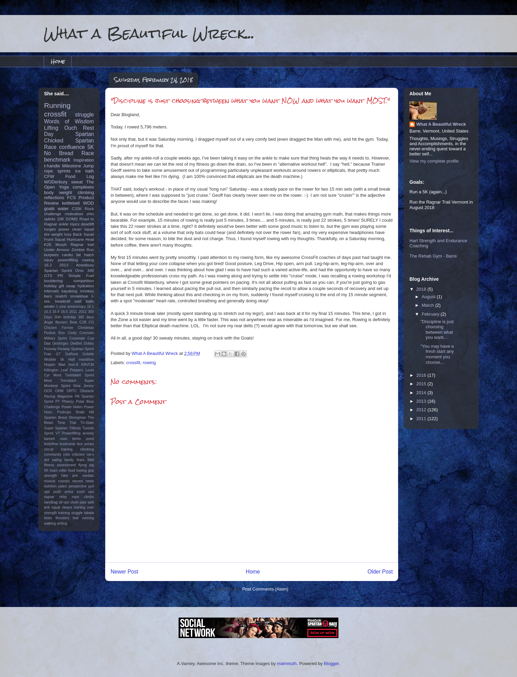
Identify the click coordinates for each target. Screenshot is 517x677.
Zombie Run (82, 249)
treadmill (62, 301)
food (71, 470)
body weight (58, 192)
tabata (89, 513)
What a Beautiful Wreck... (149, 33)
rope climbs (83, 497)
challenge (52, 213)
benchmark (57, 160)
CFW (49, 176)
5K (90, 147)
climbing (86, 192)
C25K (77, 208)
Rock (89, 208)
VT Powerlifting (68, 433)
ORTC (71, 391)
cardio (67, 254)
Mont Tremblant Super (69, 381)
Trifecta (75, 428)
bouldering (53, 280)
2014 (422, 392)
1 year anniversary (71, 306)
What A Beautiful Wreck (441, 124)
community (52, 454)
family (69, 460)
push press (63, 492)
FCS (71, 197)
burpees (51, 254)
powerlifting (68, 260)
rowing (149, 362)
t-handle (52, 165)
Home (58, 61)
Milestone (71, 165)
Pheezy (68, 401)
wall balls (84, 301)
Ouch (70, 128)
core (66, 454)
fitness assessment (60, 465)
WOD (88, 203)
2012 (82, 312)
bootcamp (67, 444)
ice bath (84, 171)
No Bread (58, 153)
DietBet (76, 343)
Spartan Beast (55, 417)
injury (49, 260)
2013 (63, 265)
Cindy (72, 333)
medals (88, 476)
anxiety (88, 433)
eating (56, 460)
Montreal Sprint (57, 386)
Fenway (50, 349)
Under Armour (57, 249)
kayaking (69, 291)
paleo (62, 486)
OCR (48, 391)
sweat (77, 181)
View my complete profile (434, 161)
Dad (47, 343)
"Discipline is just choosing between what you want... (436, 329)
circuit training (58, 449)
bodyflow (51, 444)
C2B (83, 322)
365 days (86, 317)
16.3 (47, 312)
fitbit (90, 460)
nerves (77, 481)
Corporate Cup (81, 338)
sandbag (51, 502)
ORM (59, 391)
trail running (83, 518)
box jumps (85, 444)
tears (48, 518)
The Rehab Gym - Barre (433, 256)
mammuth (287, 663)
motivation (74, 213)
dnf (46, 460)
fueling (81, 470)
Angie (48, 322)
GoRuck (71, 354)
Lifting (51, 128)
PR (60, 275)
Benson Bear (66, 322)
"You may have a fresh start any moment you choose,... (436, 354)
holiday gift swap (59, 286)
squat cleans (62, 507)
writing (62, 523)
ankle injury (69, 224)
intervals (51, 291)
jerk (75, 476)
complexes (83, 187)
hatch (89, 254)
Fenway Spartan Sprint (76, 349)
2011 (73, 312)
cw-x (90, 454)
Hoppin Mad (54, 365)
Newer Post (124, 572)
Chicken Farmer (58, 328)
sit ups (64, 502)
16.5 (64, 312)
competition (83, 280)
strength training (57, 513)
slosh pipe (78, 502)
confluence (72, 147)
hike (64, 476)
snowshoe (79, 296)
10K (60, 219)
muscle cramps (57, 481)
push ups (85, 492)
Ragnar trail (82, 244)
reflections (54, 197)
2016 (422, 375)
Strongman (77, 417)
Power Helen (71, 407)
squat (89, 229)
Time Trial (66, 423)
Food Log (79, 176)
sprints (63, 171)
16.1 (90, 306)
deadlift (87, 224)
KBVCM (87, 365)
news (90, 481)
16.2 (48, 265)
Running (57, 105)
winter (49, 306)
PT (57, 401)
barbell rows (55, 439)
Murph (61, 244)
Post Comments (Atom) (265, 589)
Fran (47, 354)
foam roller (58, 470)
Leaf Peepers (72, 370)
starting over (84, 507)
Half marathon (81, 359)
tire (47, 234)
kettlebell (71, 203)
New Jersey (83, 386)
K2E (48, 244)
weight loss (61, 234)
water (63, 208)
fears (80, 460)
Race (88, 153)
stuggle (77, 513)
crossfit (133, 362)
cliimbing (87, 449)
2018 (422, 289)
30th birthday (65, 317)
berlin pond (83, 439)
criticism (78, 454)
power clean (70, 229)
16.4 (56, 312)
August (429, 296)
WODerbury (56, 181)
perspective (78, 486)
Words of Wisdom (69, 121)
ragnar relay (55, 497)
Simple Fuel (81, 275)
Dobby (89, 343)
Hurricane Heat (80, 239)
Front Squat (54, 239)
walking (50, 523)
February (431, 314)
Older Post (380, 572)
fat (78, 254)
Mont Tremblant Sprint (73, 375)
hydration (86, 286)
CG (91, 322)
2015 (422, 383)
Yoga (64, 187)
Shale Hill (84, 412)
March (428, 305)
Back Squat (83, 234)
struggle (84, 115)
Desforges (60, 343)
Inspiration (83, 160)
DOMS (72, 219)
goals (49, 208)
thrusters (62, 518)
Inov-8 (73, 365)
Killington (51, 370)
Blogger (331, 663)
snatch (61, 296)
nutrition (50, 486)
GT (58, 354)
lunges (50, 229)
